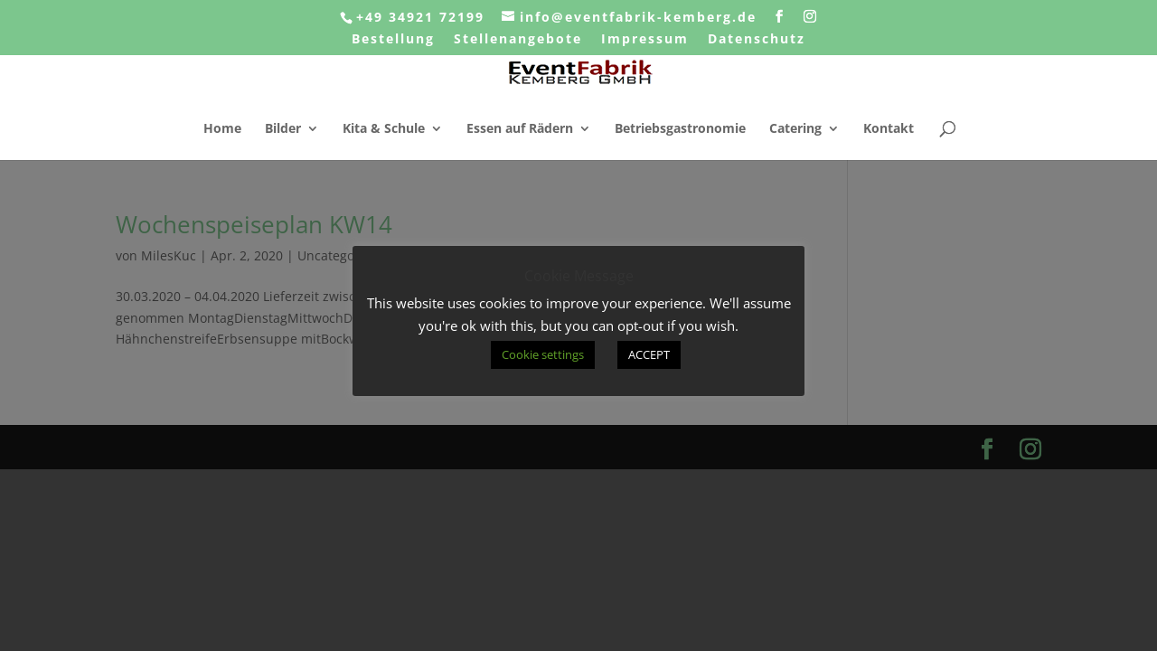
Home (222, 129)
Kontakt (888, 129)
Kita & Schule (384, 129)
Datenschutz (756, 40)
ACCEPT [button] (649, 354)
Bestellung (393, 40)
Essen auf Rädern (519, 129)
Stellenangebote (518, 40)
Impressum (645, 40)
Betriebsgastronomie (680, 129)
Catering (795, 129)
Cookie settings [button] (543, 354)
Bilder (283, 129)
